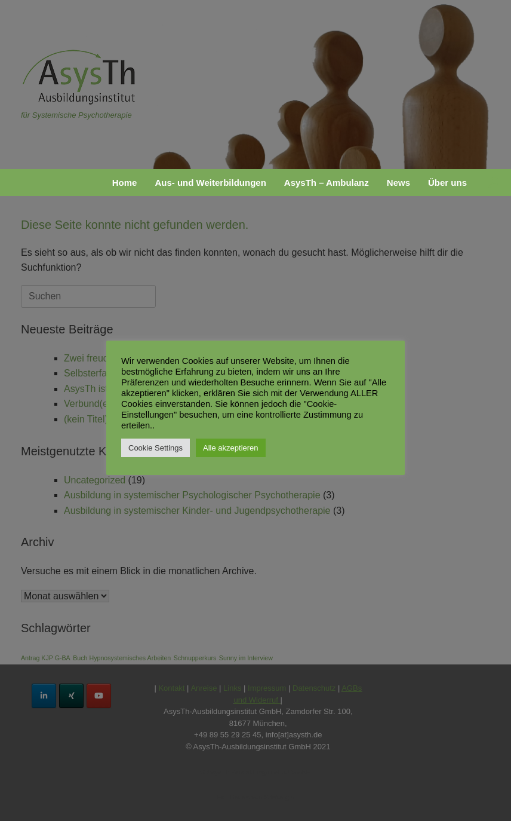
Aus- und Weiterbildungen (210, 182)
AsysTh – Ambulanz (326, 182)
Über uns (447, 182)
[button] (493, 182)
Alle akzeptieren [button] (230, 447)
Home (124, 182)
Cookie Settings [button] (155, 447)
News (398, 182)
